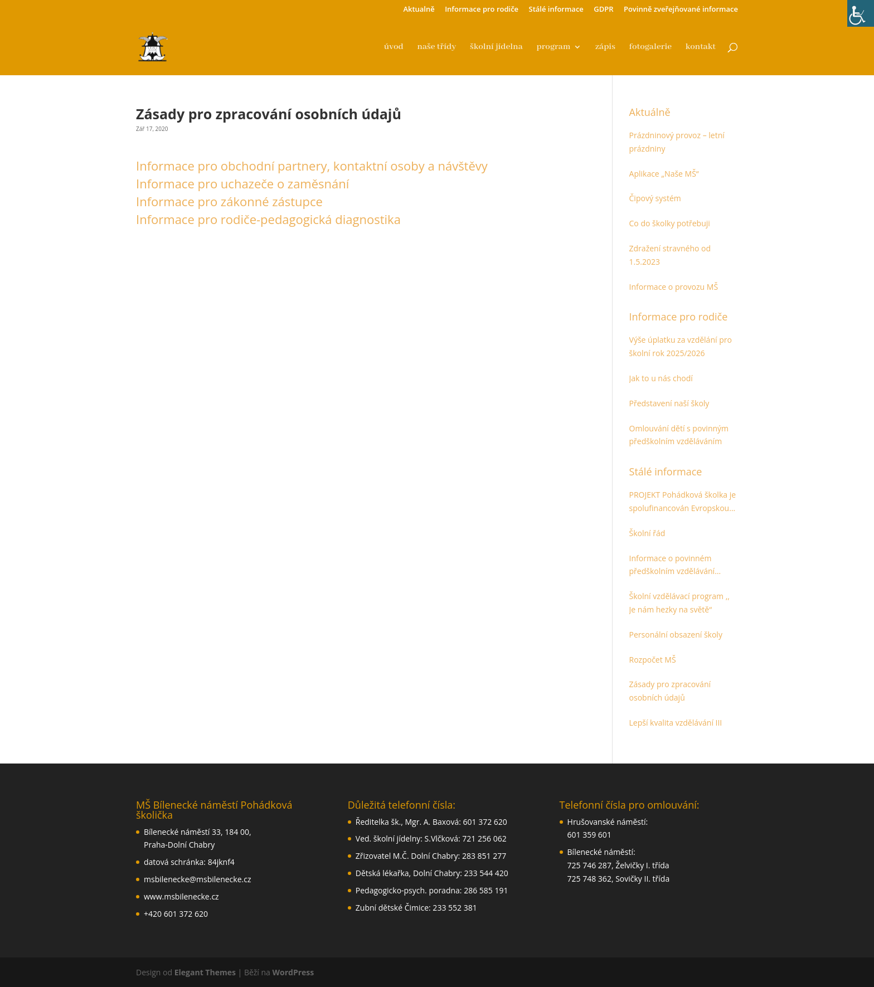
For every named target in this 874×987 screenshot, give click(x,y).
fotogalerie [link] (650, 47)
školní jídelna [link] (496, 47)
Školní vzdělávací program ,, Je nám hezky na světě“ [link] (679, 603)
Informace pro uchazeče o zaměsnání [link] (242, 183)
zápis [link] (605, 47)
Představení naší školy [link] (669, 403)
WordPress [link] (293, 972)
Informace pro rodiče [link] (481, 10)
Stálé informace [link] (556, 10)
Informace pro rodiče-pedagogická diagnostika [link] (268, 219)
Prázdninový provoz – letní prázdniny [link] (677, 142)
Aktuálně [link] (650, 112)
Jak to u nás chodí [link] (661, 378)
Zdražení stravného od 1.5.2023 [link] (670, 255)
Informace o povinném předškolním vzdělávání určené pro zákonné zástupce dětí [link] (682, 565)
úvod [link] (394, 47)
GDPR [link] (603, 10)
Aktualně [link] (418, 10)
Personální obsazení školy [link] (675, 634)
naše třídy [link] (437, 47)
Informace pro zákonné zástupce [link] (229, 201)
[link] (860, 13)
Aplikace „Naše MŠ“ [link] (664, 173)
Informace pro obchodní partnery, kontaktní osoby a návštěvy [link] (312, 165)
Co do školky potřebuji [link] (669, 223)
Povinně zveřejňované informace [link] (681, 10)
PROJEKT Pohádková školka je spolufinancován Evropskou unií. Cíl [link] (682, 502)
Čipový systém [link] (655, 198)
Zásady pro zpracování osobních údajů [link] (670, 691)
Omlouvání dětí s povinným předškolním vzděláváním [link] (679, 435)
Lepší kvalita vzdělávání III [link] (675, 722)
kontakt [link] (701, 47)
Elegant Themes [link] (205, 972)
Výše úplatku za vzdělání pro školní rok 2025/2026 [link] (680, 346)
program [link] (553, 47)
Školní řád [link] (647, 533)
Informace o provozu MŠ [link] (673, 286)
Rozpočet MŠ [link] (652, 659)
